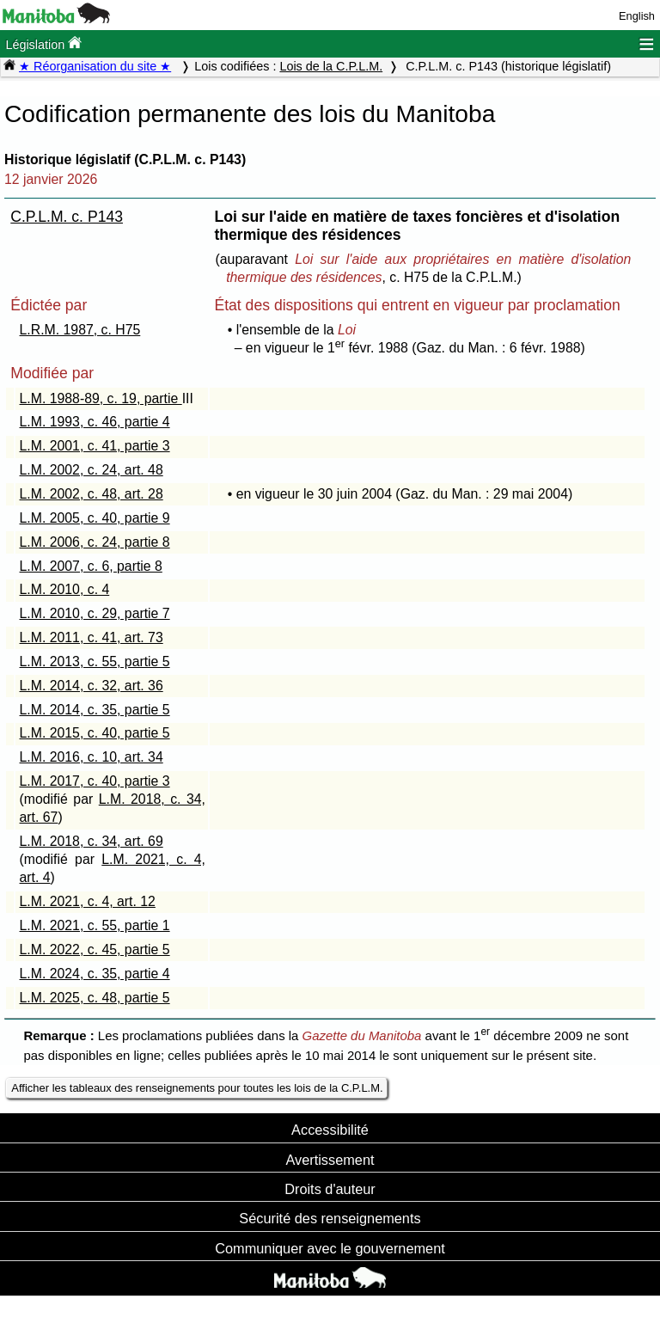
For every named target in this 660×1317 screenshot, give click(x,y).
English (637, 15)
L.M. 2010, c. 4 (65, 589)
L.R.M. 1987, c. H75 (80, 329)
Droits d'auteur (330, 1189)
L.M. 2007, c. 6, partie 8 (91, 566)
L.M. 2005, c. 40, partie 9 (95, 518)
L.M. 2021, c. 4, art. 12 (88, 901)
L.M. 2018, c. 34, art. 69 (91, 841)
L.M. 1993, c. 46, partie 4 (95, 421)
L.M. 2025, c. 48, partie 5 (95, 997)
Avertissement (329, 1159)
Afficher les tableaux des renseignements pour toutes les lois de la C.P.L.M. (196, 1087)
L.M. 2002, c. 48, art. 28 (91, 494)
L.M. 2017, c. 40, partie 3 (95, 781)
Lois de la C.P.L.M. (330, 66)
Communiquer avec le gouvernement (329, 1248)
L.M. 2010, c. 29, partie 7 (95, 613)
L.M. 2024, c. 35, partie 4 (95, 973)
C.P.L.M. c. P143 (66, 216)
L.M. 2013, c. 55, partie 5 (95, 661)
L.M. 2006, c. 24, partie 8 (95, 542)
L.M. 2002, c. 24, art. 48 (91, 469)
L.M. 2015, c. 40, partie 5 (95, 733)
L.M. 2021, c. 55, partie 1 (95, 925)
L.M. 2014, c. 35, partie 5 (95, 709)
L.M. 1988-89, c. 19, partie (101, 398)
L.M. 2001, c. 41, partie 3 (95, 445)
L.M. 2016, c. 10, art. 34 (91, 757)
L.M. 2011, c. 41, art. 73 (91, 637)
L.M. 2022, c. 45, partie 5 (95, 949)
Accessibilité (330, 1129)
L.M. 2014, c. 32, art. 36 (91, 685)
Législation (43, 43)
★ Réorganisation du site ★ (95, 66)
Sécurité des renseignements (329, 1218)
